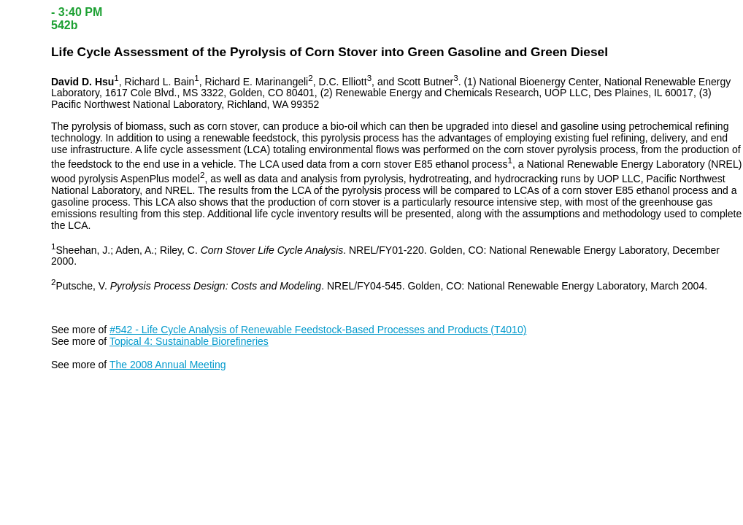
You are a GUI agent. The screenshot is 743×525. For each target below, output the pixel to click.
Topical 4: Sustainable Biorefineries (189, 341)
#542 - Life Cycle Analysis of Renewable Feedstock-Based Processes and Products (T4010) (317, 329)
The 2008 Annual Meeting (167, 364)
